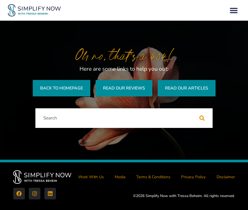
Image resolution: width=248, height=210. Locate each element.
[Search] (206, 118)
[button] (233, 10)
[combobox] (117, 118)
